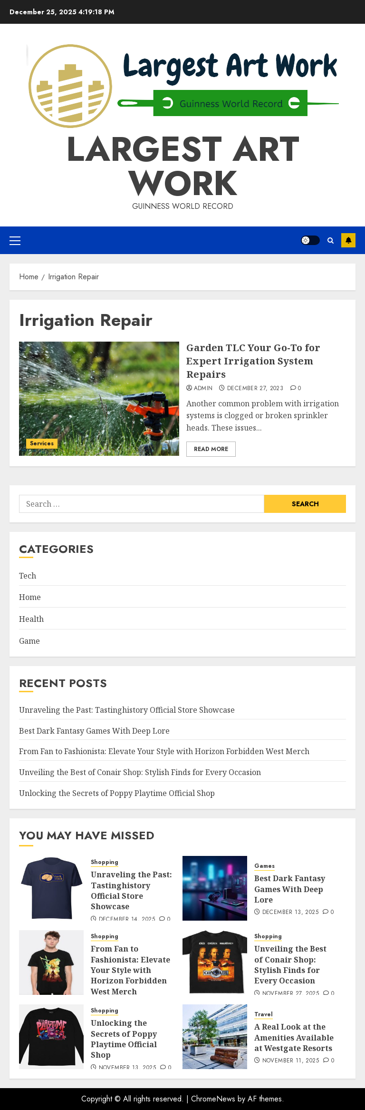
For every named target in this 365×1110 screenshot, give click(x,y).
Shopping (104, 862)
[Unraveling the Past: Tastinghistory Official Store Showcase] (51, 888)
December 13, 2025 (290, 912)
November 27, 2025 (290, 994)
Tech (27, 575)
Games (264, 866)
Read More (211, 449)
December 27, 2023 (255, 389)
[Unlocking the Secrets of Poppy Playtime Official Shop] (51, 1036)
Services (42, 443)
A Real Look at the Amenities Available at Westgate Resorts (294, 1037)
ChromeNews (213, 1098)
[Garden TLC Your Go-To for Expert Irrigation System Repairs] (99, 399)
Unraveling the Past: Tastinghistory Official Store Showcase (127, 710)
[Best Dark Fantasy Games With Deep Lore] (214, 888)
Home (30, 597)
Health (31, 619)
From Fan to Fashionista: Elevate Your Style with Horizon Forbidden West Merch (164, 751)
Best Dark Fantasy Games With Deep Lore (94, 731)
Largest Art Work (182, 166)
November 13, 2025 (127, 1068)
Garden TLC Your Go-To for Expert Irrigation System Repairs (253, 361)
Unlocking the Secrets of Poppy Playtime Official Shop (117, 793)
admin (203, 389)
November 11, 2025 (290, 1061)
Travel (263, 1015)
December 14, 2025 (127, 919)
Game (29, 641)
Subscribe (348, 240)
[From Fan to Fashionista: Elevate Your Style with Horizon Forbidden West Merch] (51, 962)
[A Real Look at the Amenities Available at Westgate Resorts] (214, 1036)
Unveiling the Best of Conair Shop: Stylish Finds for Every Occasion (140, 772)
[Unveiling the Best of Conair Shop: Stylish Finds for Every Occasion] (214, 962)
